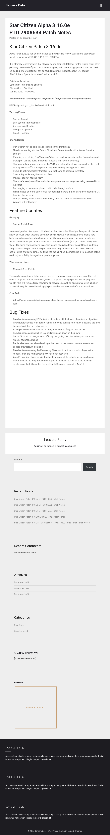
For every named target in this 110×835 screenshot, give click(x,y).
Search (18, 459)
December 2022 (21, 582)
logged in (51, 446)
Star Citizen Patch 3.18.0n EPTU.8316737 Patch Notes (39, 511)
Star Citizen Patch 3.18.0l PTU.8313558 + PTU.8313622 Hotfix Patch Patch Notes (52, 522)
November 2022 (21, 588)
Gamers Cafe (15, 5)
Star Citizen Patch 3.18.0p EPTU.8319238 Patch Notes (39, 499)
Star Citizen (19, 625)
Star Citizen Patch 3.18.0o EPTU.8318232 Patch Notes (39, 505)
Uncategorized (21, 631)
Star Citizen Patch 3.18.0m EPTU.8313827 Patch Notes (39, 517)
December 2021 (21, 594)
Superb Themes (75, 831)
